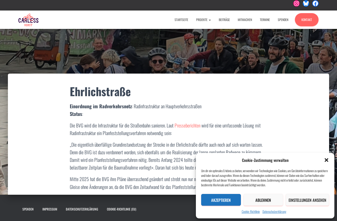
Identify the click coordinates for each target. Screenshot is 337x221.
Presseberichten (188, 125)
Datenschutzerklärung (274, 211)
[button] (326, 160)
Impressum (49, 209)
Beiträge (224, 19)
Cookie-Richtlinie (251, 211)
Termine (265, 19)
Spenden (283, 19)
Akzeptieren (221, 200)
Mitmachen (245, 19)
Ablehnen (263, 200)
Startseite (181, 19)
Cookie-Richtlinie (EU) (121, 209)
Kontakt (306, 19)
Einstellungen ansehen (307, 200)
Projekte (203, 19)
